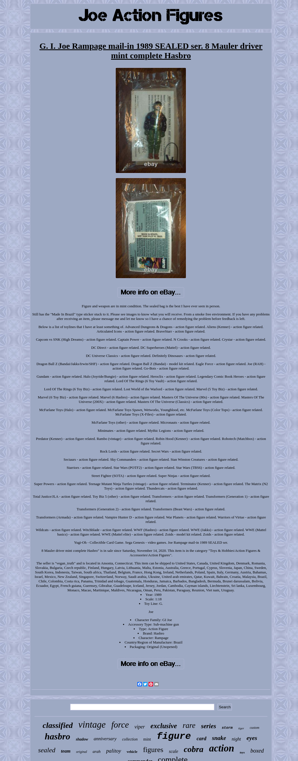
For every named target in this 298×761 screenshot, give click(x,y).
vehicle (132, 752)
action (221, 748)
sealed (46, 750)
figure (174, 736)
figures (153, 750)
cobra (193, 749)
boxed (257, 751)
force (120, 725)
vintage (92, 725)
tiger (241, 728)
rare (189, 725)
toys (242, 752)
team (65, 751)
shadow (82, 739)
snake (219, 738)
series (208, 726)
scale (173, 751)
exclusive (164, 726)
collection (130, 739)
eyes (252, 737)
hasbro (57, 736)
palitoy (113, 751)
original (81, 752)
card (201, 738)
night (236, 739)
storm (227, 728)
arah (97, 751)
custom (254, 728)
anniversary (105, 738)
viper (140, 727)
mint (147, 739)
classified (58, 725)
